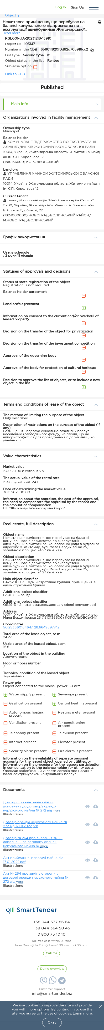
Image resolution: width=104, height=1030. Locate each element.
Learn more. (83, 1013)
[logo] (31, 910)
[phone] (51, 922)
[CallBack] (51, 953)
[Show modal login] (60, 7)
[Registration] (77, 7)
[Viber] (43, 982)
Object (10, 15)
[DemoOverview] (52, 969)
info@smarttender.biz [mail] (52, 993)
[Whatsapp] (52, 982)
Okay (52, 1022)
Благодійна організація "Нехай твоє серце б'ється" (48, 200)
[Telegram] (61, 982)
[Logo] (10, 7)
